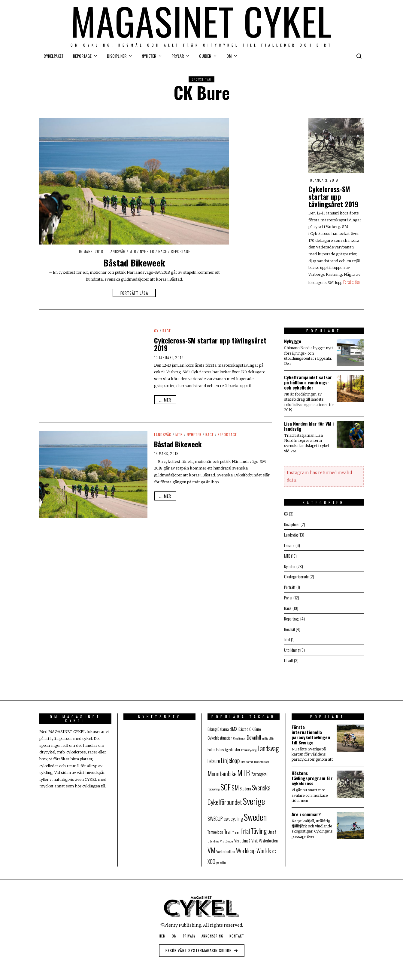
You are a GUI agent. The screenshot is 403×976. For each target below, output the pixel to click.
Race (162, 251)
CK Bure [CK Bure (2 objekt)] (255, 725)
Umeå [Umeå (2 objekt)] (272, 828)
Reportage (82, 56)
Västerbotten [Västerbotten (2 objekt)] (225, 848)
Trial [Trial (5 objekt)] (245, 827)
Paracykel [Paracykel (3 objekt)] (259, 770)
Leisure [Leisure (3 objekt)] (214, 757)
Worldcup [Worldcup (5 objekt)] (246, 847)
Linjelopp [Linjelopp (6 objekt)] (230, 756)
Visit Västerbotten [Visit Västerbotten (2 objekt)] (264, 837)
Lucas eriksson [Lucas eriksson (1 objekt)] (261, 757)
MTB (132, 251)
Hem (162, 932)
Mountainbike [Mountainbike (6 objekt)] (222, 769)
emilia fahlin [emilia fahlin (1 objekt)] (268, 734)
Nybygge (292, 341)
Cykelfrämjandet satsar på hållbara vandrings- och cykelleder (308, 382)
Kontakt (236, 932)
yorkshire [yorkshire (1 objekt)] (221, 858)
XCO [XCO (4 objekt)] (211, 858)
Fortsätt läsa (134, 293)
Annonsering (212, 932)
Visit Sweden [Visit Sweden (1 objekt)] (226, 837)
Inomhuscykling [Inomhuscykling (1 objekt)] (248, 746)
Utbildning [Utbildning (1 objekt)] (213, 837)
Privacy (189, 932)
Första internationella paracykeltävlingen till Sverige (311, 731)
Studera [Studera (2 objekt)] (245, 785)
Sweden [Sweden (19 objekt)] (255, 812)
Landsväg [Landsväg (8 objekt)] (268, 744)
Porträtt (289, 585)
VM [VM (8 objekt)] (211, 847)
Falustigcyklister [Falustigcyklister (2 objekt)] (228, 745)
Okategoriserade (296, 575)
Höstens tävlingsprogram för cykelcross (312, 774)
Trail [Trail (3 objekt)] (228, 827)
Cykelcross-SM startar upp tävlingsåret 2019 (333, 196)
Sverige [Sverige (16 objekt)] (254, 797)
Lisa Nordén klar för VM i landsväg (309, 426)
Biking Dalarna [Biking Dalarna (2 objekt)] (218, 725)
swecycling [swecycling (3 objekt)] (233, 814)
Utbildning (291, 646)
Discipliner (116, 56)
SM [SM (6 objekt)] (235, 784)
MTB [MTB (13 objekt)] (243, 769)
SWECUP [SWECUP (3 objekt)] (215, 814)
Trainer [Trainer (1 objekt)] (236, 828)
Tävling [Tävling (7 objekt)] (259, 827)
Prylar (177, 56)
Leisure (289, 544)
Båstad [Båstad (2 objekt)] (243, 725)
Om (229, 56)
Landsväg (117, 251)
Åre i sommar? (306, 810)
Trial (287, 636)
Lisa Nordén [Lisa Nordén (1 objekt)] (247, 757)
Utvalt (288, 657)
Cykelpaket (54, 56)
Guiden (205, 56)
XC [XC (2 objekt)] (274, 848)
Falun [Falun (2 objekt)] (211, 745)
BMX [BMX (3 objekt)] (234, 725)
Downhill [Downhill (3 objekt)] (254, 733)
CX (156, 330)
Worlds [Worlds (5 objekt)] (263, 847)
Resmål (289, 626)
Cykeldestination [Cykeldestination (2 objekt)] (220, 734)
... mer (165, 400)
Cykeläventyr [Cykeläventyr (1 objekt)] (239, 734)
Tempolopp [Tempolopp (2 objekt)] (215, 828)
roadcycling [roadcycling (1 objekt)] (214, 785)
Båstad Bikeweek (134, 262)
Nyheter (149, 56)
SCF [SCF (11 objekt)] (225, 783)
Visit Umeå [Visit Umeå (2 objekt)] (242, 837)
